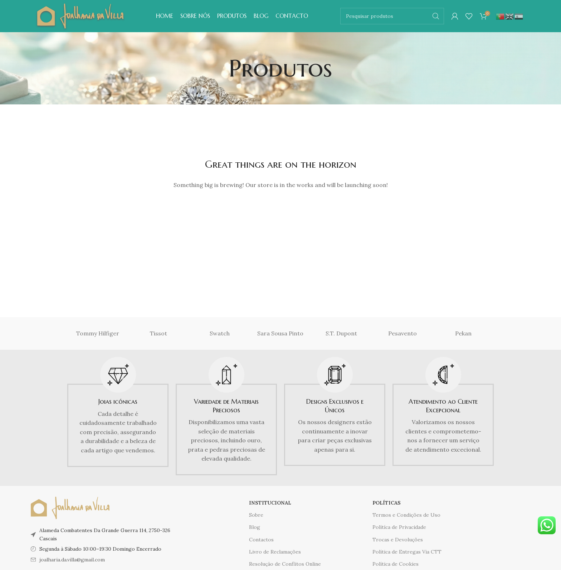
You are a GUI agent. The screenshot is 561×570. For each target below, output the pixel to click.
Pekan (463, 333)
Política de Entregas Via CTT (407, 552)
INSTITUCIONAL (270, 503)
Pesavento (402, 333)
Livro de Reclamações (275, 552)
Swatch (220, 333)
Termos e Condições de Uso (406, 515)
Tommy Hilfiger (97, 333)
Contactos (261, 539)
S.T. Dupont (341, 333)
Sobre (256, 515)
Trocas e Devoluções (397, 539)
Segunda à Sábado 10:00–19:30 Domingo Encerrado (100, 549)
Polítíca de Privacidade (399, 527)
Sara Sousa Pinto (280, 333)
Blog (254, 527)
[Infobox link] (118, 412)
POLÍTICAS (386, 503)
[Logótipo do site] (80, 15)
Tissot (158, 333)
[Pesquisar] (392, 16)
